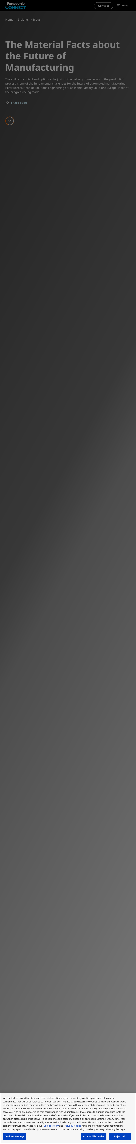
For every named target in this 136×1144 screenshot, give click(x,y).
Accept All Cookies (93, 1136)
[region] (68, 1118)
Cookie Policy (51, 1125)
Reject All (119, 1136)
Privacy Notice (73, 1125)
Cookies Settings (14, 1136)
